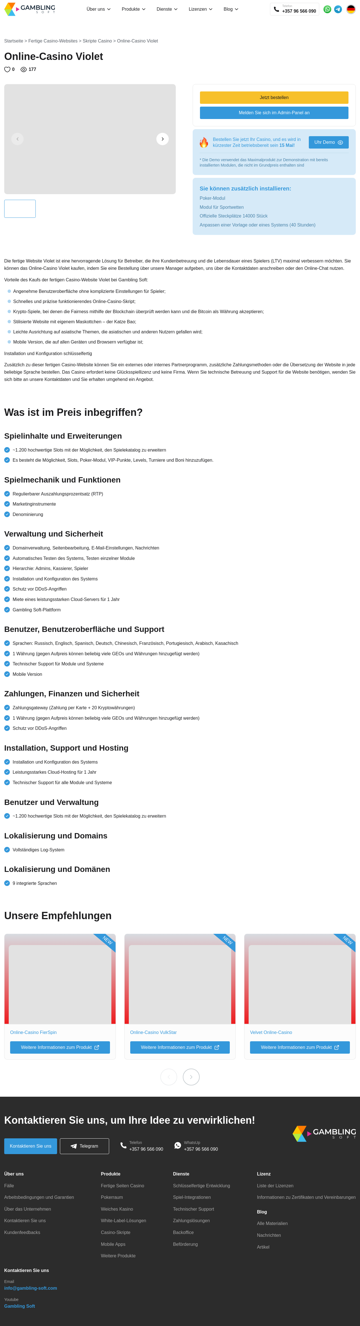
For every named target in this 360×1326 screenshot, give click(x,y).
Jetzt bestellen (274, 97)
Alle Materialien (272, 1223)
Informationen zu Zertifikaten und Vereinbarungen (306, 1197)
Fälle (9, 1185)
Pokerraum (112, 1197)
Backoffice (183, 1232)
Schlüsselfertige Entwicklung (201, 1185)
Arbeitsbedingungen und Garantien (39, 1197)
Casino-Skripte (115, 1232)
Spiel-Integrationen (192, 1197)
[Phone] (123, 1146)
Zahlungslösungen (191, 1220)
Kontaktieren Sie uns (30, 1146)
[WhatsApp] (177, 1146)
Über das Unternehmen (27, 1209)
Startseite (13, 41)
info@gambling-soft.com (30, 1288)
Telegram (84, 1146)
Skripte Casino (97, 41)
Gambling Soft (19, 1306)
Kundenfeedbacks (22, 1232)
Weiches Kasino (117, 1209)
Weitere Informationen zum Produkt (60, 1047)
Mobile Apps (113, 1244)
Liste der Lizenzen (275, 1185)
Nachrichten (269, 1235)
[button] (162, 139)
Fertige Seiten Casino (122, 1185)
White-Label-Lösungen (123, 1220)
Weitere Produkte (118, 1255)
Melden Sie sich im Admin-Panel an (274, 112)
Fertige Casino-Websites (53, 41)
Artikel (263, 1247)
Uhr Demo (328, 142)
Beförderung (185, 1244)
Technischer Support (193, 1209)
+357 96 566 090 (146, 1149)
